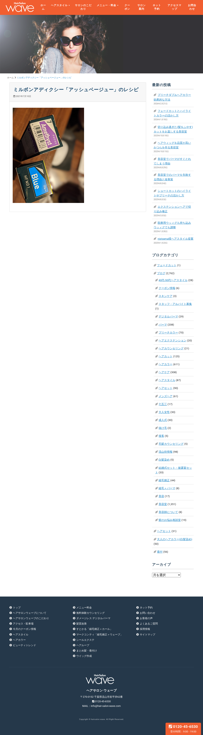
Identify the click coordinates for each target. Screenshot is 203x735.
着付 (160, 551)
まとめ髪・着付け (86, 650)
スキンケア (165, 296)
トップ (17, 607)
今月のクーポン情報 (24, 628)
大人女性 (164, 412)
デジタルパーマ (168, 316)
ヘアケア (164, 372)
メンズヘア (165, 396)
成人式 (163, 420)
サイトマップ (147, 634)
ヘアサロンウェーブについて (29, 612)
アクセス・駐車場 (23, 623)
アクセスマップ (174, 7)
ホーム (43, 7)
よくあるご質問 (149, 623)
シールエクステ (85, 639)
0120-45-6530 (183, 728)
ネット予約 (157, 7)
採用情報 (145, 628)
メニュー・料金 (106, 5)
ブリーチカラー (168, 332)
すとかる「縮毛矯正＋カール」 (94, 628)
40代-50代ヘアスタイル (173, 280)
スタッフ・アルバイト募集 (175, 304)
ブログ (161, 273)
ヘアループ (82, 645)
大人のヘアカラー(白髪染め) (174, 539)
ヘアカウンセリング (171, 348)
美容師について (168, 512)
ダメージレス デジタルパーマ (93, 618)
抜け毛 (163, 427)
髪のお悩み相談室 (170, 520)
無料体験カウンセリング (90, 612)
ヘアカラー (165, 364)
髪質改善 (81, 623)
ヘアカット (165, 356)
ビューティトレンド (24, 645)
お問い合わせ (147, 612)
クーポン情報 (167, 288)
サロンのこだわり (83, 7)
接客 (161, 435)
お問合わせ (192, 7)
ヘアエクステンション (172, 340)
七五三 (163, 404)
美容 (161, 496)
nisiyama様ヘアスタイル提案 (175, 238)
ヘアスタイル (59, 5)
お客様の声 (146, 618)
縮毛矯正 (164, 480)
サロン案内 (141, 7)
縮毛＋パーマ (167, 488)
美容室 (163, 504)
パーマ (163, 324)
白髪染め (164, 459)
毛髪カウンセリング (171, 443)
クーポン (127, 7)
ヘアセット (165, 388)
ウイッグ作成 (84, 655)
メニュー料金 (84, 607)
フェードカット (166, 265)
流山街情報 (165, 451)
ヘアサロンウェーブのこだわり (31, 618)
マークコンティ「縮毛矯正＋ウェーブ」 (99, 634)
